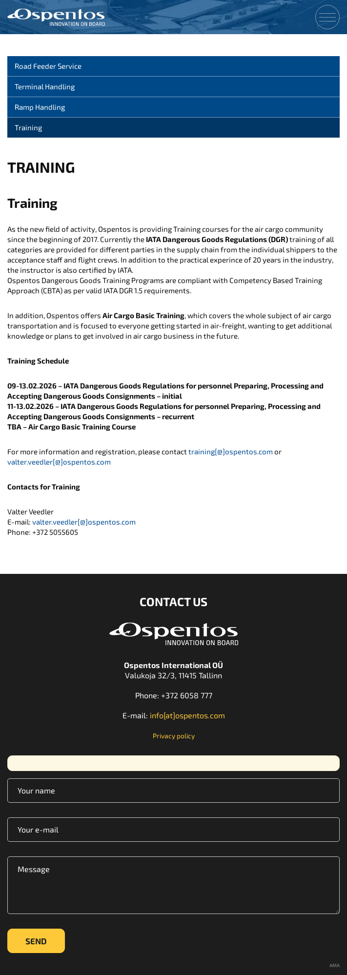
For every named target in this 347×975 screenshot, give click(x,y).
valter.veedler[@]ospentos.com (59, 461)
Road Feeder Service (48, 65)
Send (36, 941)
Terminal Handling (45, 86)
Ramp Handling (40, 106)
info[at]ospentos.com (187, 715)
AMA (334, 965)
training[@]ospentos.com (230, 451)
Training (28, 127)
